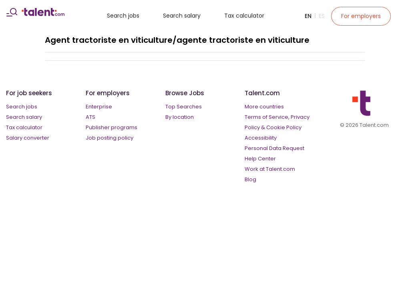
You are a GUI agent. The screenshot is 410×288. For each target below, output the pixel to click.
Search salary (182, 16)
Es (322, 16)
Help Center (260, 158)
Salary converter (27, 138)
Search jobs (123, 16)
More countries (264, 106)
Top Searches (183, 106)
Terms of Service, (267, 117)
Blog (250, 179)
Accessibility (261, 138)
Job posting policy (109, 138)
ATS (90, 117)
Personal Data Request (274, 148)
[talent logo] (43, 14)
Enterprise (99, 106)
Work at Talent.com (270, 169)
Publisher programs (111, 127)
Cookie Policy (283, 127)
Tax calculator (244, 16)
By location (179, 117)
